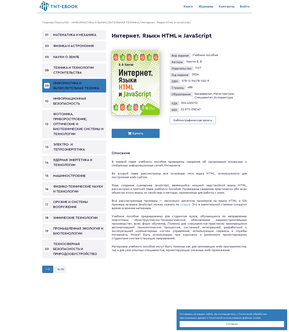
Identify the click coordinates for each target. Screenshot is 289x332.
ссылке (185, 204)
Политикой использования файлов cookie (235, 318)
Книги (188, 6)
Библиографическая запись (192, 120)
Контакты (226, 6)
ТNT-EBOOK (58, 5)
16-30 (60, 269)
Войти (245, 6)
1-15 (48, 269)
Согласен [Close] (232, 324)
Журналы (205, 6)
